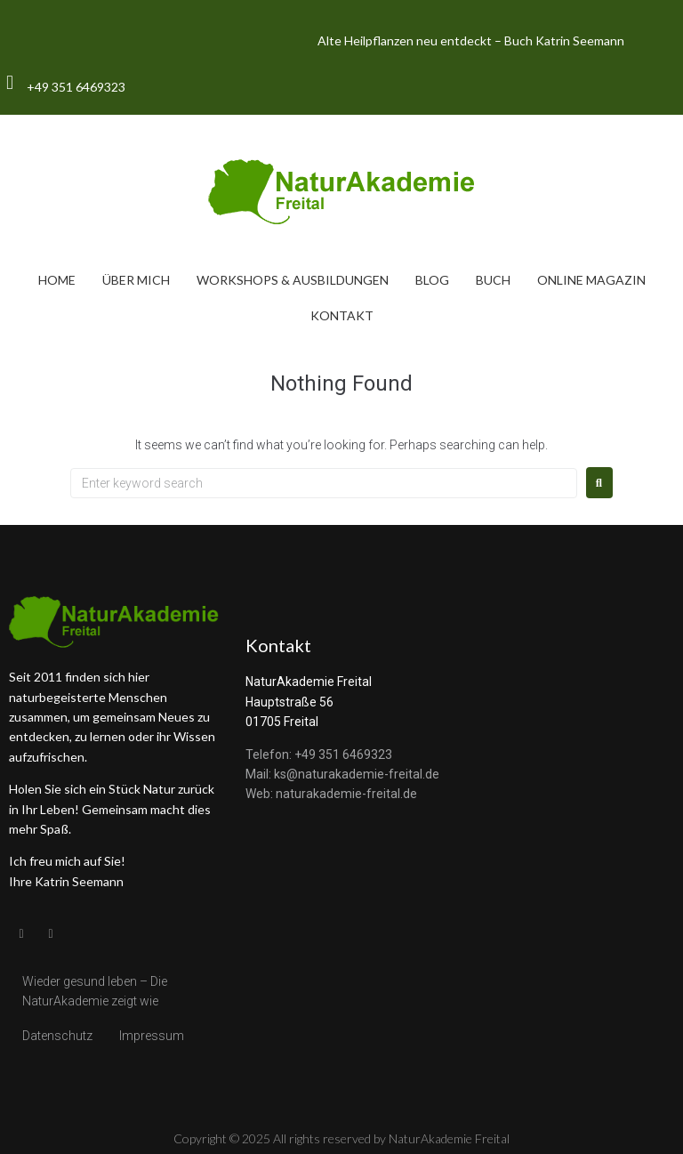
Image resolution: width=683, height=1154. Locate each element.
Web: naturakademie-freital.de (331, 794)
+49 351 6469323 (76, 86)
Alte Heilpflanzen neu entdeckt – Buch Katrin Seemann (470, 40)
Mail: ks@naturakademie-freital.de (342, 774)
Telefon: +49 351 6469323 (318, 754)
